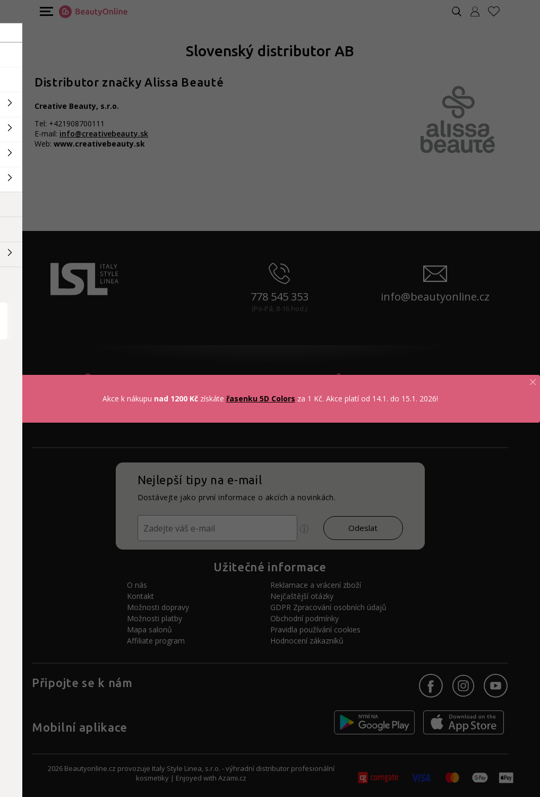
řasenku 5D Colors (260, 398)
